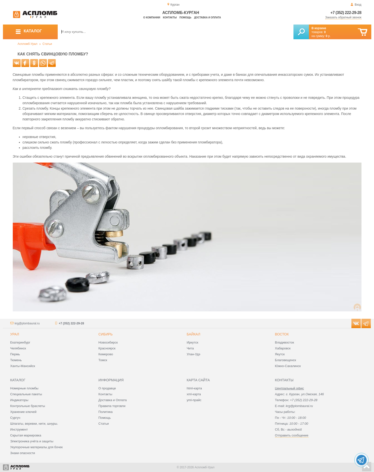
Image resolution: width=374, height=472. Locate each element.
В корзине (319, 28)
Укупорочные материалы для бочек (36, 447)
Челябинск (18, 348)
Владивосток (284, 342)
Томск (102, 360)
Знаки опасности (22, 453)
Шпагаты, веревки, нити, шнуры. (34, 423)
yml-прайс (194, 400)
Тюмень (16, 360)
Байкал (193, 334)
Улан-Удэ (193, 354)
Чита (190, 348)
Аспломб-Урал (28, 44)
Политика (105, 412)
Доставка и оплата (207, 17)
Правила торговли (111, 406)
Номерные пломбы (24, 388)
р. (328, 36)
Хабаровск (283, 348)
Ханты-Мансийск (22, 366)
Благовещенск (285, 360)
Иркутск (192, 342)
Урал (14, 334)
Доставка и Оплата (112, 400)
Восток (282, 334)
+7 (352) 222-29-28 (346, 13)
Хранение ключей (23, 412)
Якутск (280, 354)
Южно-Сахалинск (288, 366)
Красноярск (106, 348)
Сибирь (105, 334)
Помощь (185, 17)
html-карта (194, 388)
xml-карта (194, 394)
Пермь (15, 354)
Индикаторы (19, 400)
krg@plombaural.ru (27, 323)
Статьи (47, 44)
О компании (151, 17)
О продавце (107, 388)
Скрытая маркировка (25, 435)
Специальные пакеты (26, 394)
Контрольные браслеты (27, 406)
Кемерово (105, 354)
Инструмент (19, 429)
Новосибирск (108, 342)
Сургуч (15, 418)
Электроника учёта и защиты (32, 441)
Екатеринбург (20, 342)
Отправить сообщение (291, 435)
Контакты (170, 17)
